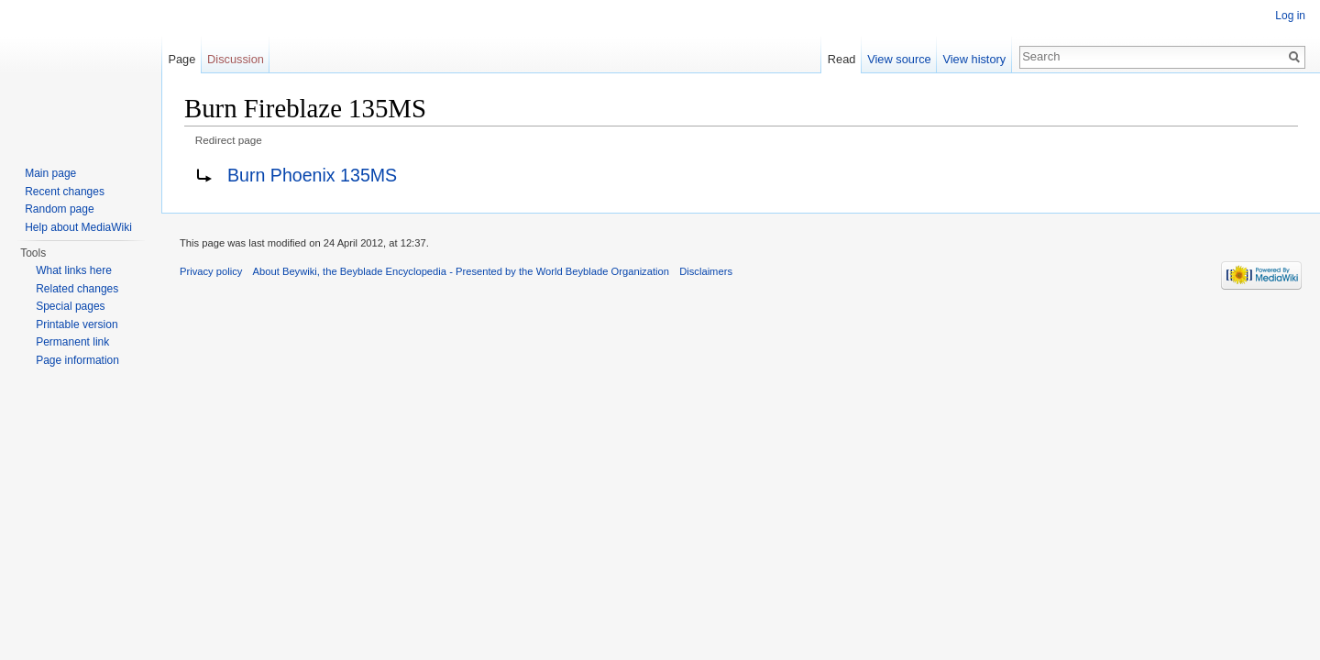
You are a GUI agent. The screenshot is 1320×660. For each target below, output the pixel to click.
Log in (1290, 15)
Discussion (235, 59)
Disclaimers (705, 271)
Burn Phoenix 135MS (312, 175)
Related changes (77, 288)
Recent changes (64, 191)
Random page (59, 209)
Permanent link (72, 342)
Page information (77, 360)
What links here (74, 270)
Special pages (70, 306)
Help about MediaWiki (78, 227)
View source (898, 59)
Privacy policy (211, 271)
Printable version (76, 324)
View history (974, 59)
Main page (50, 173)
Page (181, 59)
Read (842, 59)
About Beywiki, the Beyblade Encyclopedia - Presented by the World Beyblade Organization (461, 271)
